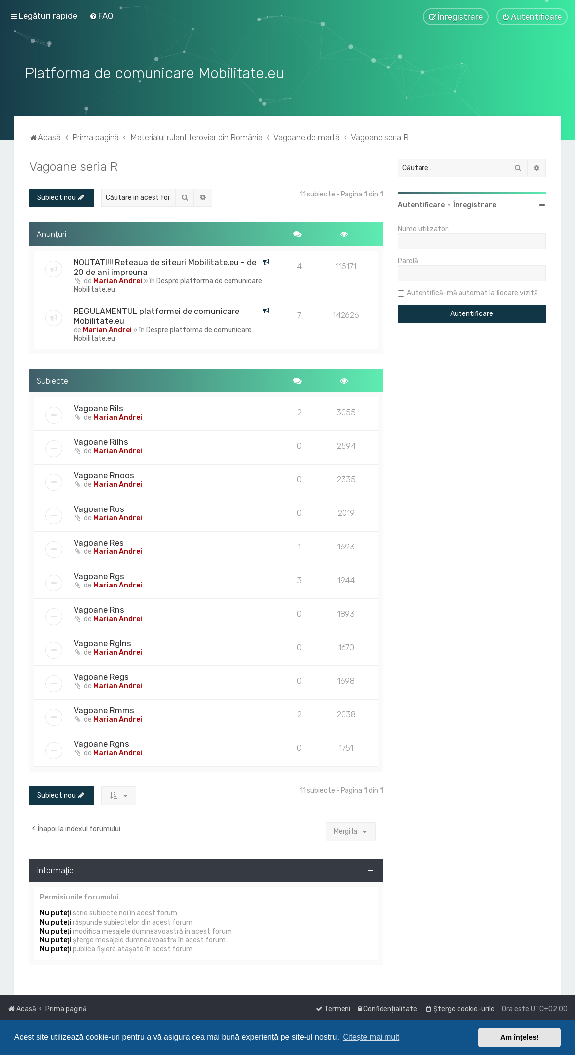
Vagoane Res (99, 542)
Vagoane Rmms (104, 709)
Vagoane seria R (73, 165)
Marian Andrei (117, 279)
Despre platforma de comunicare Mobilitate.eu (168, 283)
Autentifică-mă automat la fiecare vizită (472, 292)
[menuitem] (101, 15)
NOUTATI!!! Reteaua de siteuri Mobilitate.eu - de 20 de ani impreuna (165, 265)
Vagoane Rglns (102, 642)
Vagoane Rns (99, 609)
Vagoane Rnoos (104, 474)
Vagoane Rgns (101, 743)
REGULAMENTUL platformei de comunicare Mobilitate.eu (156, 314)
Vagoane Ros (99, 508)
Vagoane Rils (98, 407)
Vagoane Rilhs (101, 441)
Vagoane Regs (101, 676)
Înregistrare (474, 204)
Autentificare (421, 204)
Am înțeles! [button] (519, 1037)
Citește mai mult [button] (371, 1037)
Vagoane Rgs (99, 575)
